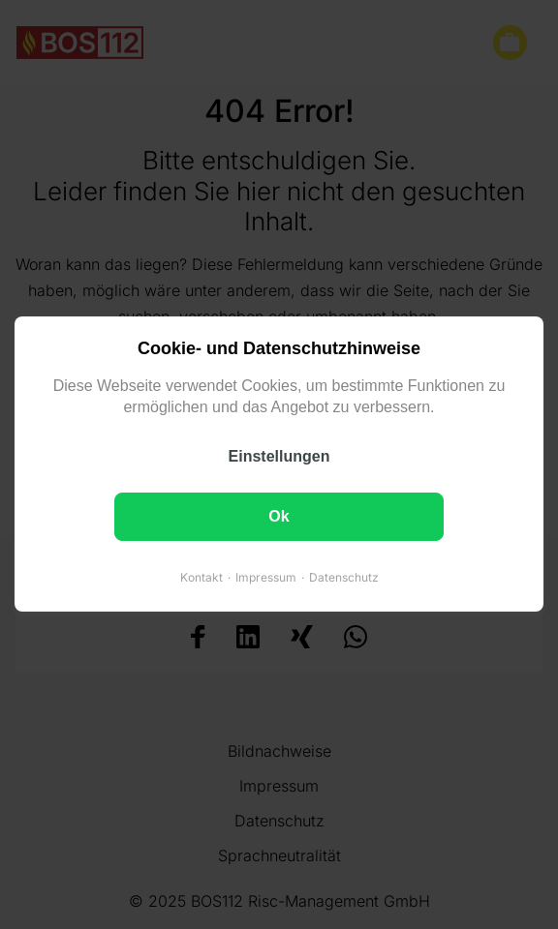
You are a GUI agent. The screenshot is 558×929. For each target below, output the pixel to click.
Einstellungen (279, 457)
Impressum (265, 578)
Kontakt (201, 578)
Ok (278, 517)
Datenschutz (344, 578)
